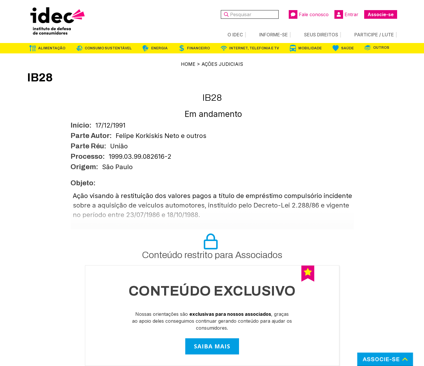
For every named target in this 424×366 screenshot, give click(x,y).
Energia (159, 48)
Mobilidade (310, 48)
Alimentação (51, 48)
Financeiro (198, 48)
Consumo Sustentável (108, 48)
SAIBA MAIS (212, 346)
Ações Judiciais (222, 64)
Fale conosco (309, 14)
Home (188, 64)
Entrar (346, 14)
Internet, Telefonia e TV (254, 48)
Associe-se (381, 14)
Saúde (347, 48)
